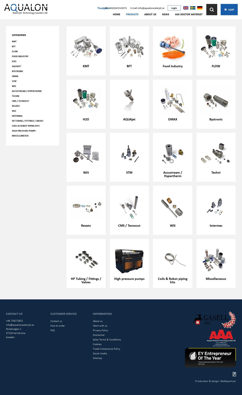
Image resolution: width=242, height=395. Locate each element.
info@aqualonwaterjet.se (20, 325)
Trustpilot (104, 8)
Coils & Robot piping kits (26, 125)
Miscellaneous (20, 135)
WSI (14, 110)
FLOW (15, 51)
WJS (14, 86)
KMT (14, 41)
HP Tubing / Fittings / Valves (27, 120)
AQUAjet (16, 66)
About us (150, 14)
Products (132, 14)
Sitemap (97, 358)
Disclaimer (99, 335)
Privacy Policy (100, 330)
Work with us (100, 325)
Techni (15, 96)
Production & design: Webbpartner (215, 381)
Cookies (97, 344)
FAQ (52, 330)
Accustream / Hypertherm (27, 91)
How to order (57, 325)
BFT (14, 46)
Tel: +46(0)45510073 (116, 8)
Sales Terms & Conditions (107, 339)
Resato (16, 105)
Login (174, 8)
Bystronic (17, 71)
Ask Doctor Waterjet (189, 14)
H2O (14, 61)
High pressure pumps (24, 130)
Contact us (56, 321)
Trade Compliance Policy (106, 349)
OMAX (15, 76)
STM (14, 81)
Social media (100, 353)
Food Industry (20, 56)
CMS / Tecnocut (20, 100)
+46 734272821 (14, 320)
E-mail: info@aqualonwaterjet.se (147, 8)
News (165, 14)
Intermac (17, 115)
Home (116, 14)
